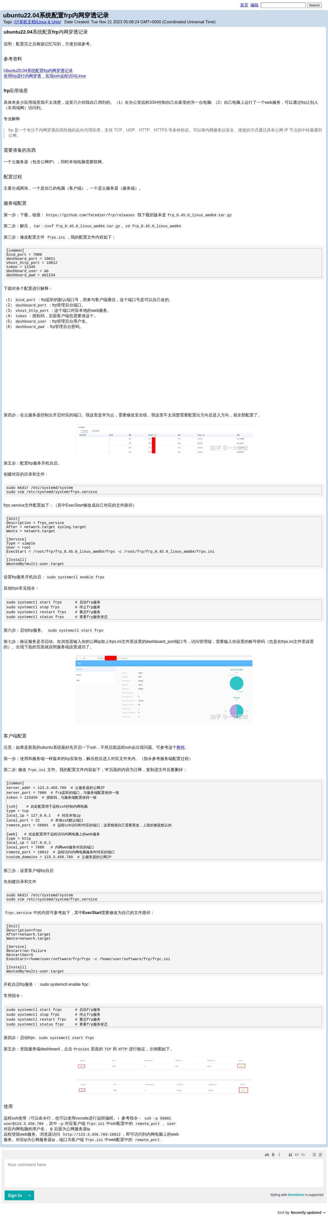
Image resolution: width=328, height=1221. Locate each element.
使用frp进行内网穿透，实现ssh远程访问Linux (45, 76)
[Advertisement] (164, 371)
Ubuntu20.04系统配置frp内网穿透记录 (38, 70)
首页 (244, 5)
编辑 (254, 5)
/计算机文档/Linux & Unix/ (37, 22)
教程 (181, 747)
